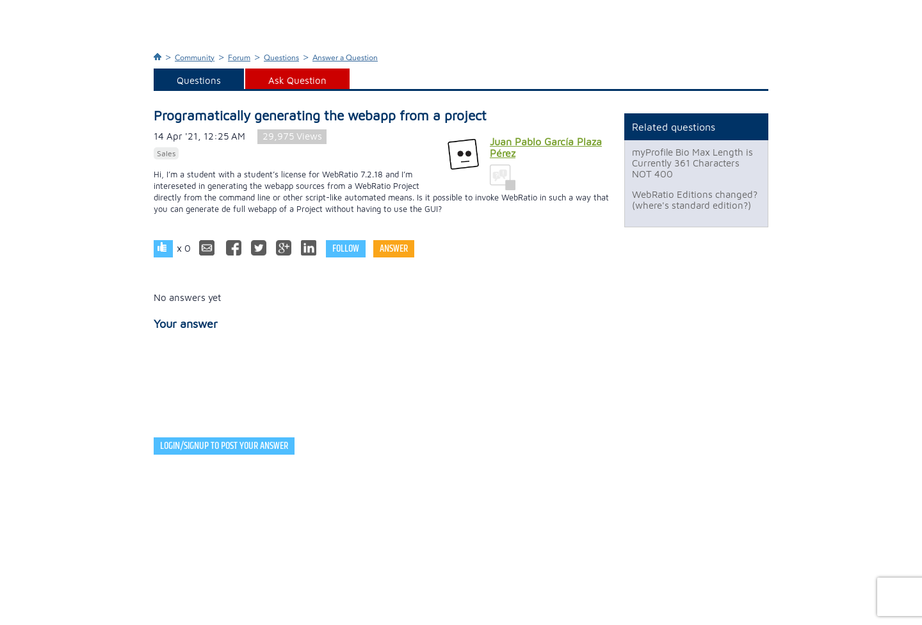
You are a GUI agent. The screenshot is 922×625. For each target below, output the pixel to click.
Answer (394, 249)
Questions (281, 57)
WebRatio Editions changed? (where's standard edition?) (694, 200)
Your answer (186, 323)
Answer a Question (345, 57)
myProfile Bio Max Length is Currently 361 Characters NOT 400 (692, 163)
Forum (239, 57)
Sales (166, 153)
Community (194, 57)
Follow (345, 249)
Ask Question (297, 80)
